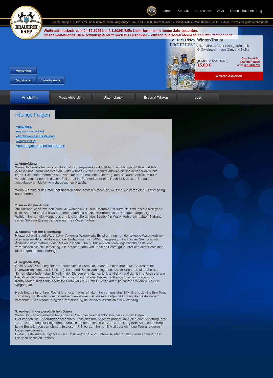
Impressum (203, 11)
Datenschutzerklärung (246, 11)
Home (167, 11)
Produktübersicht (71, 97)
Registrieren (23, 80)
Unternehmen (114, 97)
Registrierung (25, 141)
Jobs (198, 97)
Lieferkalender (51, 80)
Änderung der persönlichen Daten (40, 146)
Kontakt (183, 11)
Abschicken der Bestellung (35, 136)
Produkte (29, 97)
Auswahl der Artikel (30, 131)
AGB (220, 11)
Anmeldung (24, 126)
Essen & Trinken (156, 97)
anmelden (253, 61)
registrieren (252, 64)
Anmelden (23, 70)
